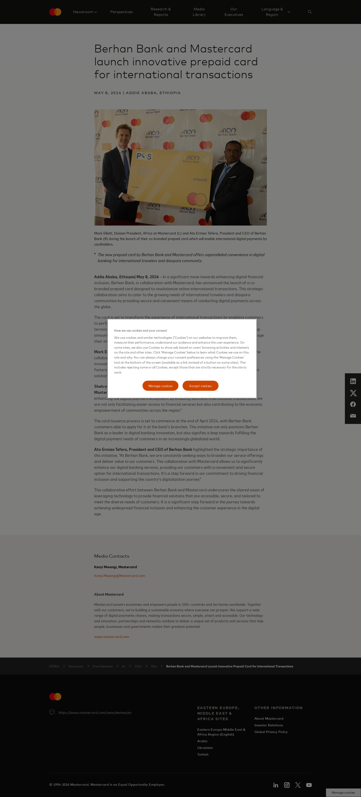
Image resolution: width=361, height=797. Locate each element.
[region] (182, 358)
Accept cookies (200, 385)
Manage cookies (160, 385)
